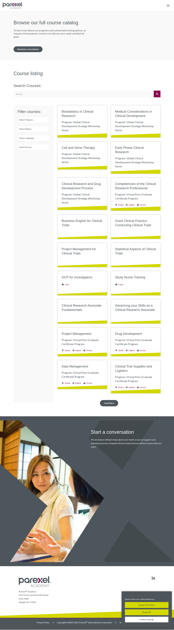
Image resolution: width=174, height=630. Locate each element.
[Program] (34, 120)
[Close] (168, 595)
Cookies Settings (146, 619)
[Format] (34, 148)
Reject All (146, 612)
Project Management (76, 334)
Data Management (75, 367)
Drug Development (128, 334)
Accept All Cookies (147, 605)
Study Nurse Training (130, 277)
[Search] (157, 94)
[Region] (34, 129)
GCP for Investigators (77, 277)
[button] (109, 403)
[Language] (34, 139)
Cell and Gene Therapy (78, 148)
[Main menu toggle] (168, 5)
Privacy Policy (42, 622)
